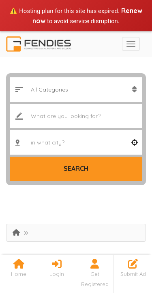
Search (76, 168)
